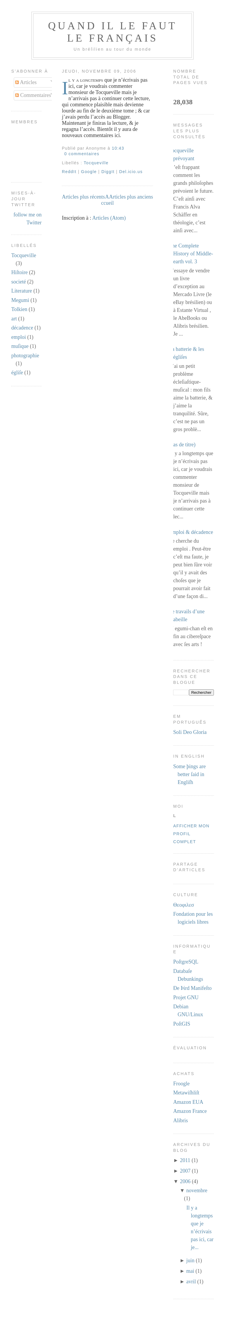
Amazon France (190, 1111)
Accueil (107, 200)
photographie (25, 355)
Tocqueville (23, 255)
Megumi (20, 300)
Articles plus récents (83, 197)
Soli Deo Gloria (190, 732)
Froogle (181, 1084)
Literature (21, 291)
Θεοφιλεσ (183, 905)
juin (190, 1260)
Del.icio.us (131, 171)
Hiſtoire (19, 272)
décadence (22, 328)
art (14, 319)
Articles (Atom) (109, 218)
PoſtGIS (181, 1024)
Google (89, 171)
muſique (19, 346)
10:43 (118, 148)
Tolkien (19, 309)
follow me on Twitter (27, 219)
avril (191, 1281)
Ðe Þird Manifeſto (192, 988)
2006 (185, 1181)
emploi (18, 337)
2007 (185, 1171)
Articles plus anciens (131, 197)
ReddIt (69, 171)
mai (190, 1271)
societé (18, 282)
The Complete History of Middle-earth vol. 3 (191, 253)
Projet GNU (186, 997)
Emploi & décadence (191, 532)
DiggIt (108, 171)
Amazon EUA (188, 1102)
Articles (26, 82)
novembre (196, 1190)
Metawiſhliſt (186, 1093)
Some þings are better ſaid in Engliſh (189, 774)
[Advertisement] (112, 1321)
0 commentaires (81, 153)
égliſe (17, 372)
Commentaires (33, 95)
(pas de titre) (182, 444)
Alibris (180, 1120)
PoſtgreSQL (185, 962)
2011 (185, 1160)
